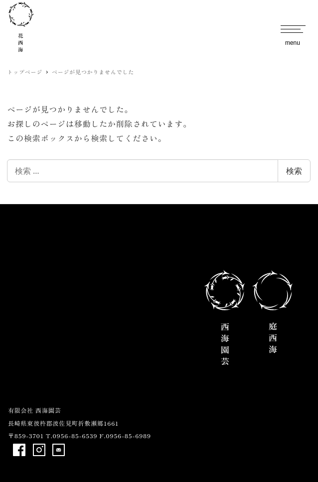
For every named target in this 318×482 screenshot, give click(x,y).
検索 (294, 170)
